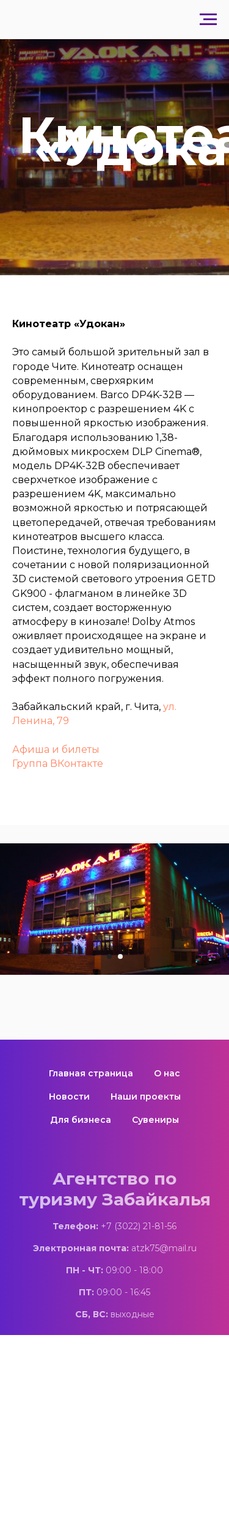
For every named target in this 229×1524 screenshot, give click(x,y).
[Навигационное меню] (208, 19)
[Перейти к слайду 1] (109, 956)
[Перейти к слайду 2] (120, 956)
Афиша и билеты (56, 749)
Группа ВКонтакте (57, 763)
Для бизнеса (80, 1119)
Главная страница (91, 1073)
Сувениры (155, 1119)
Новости (69, 1096)
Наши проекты (146, 1096)
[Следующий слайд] (223, 909)
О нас (167, 1073)
